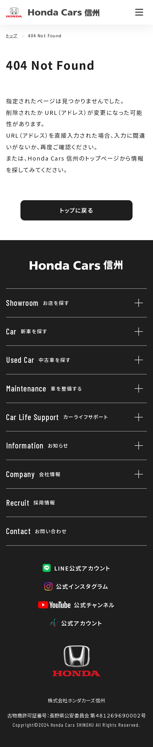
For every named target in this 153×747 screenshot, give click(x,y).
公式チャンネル (94, 605)
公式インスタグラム (82, 586)
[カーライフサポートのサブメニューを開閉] (136, 417)
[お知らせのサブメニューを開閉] (136, 445)
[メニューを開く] (139, 12)
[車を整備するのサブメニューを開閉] (136, 388)
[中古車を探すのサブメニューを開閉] (136, 360)
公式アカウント (81, 623)
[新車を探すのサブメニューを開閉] (136, 331)
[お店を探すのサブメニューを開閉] (136, 303)
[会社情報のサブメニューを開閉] (136, 474)
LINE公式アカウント (82, 568)
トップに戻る (77, 210)
